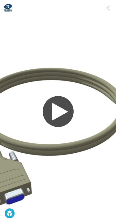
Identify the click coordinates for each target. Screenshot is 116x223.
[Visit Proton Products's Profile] (8, 8)
